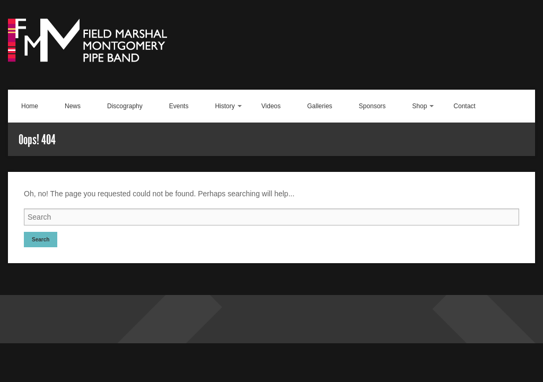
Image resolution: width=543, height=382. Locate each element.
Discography (125, 106)
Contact (464, 106)
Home (29, 106)
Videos (271, 106)
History (224, 106)
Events (179, 106)
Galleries (319, 106)
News (73, 106)
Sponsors (372, 106)
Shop (419, 106)
